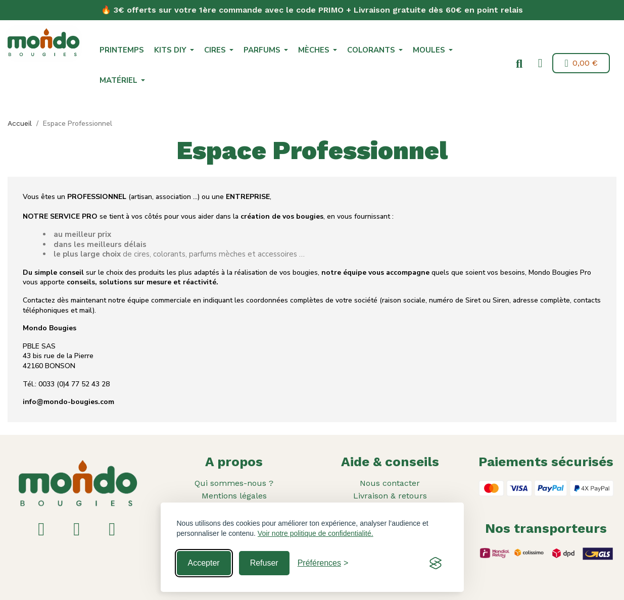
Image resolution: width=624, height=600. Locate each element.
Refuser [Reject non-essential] (264, 563)
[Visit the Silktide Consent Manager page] (435, 563)
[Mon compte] (538, 63)
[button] (517, 64)
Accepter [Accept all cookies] (204, 563)
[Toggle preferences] (323, 563)
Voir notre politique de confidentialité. (315, 533)
